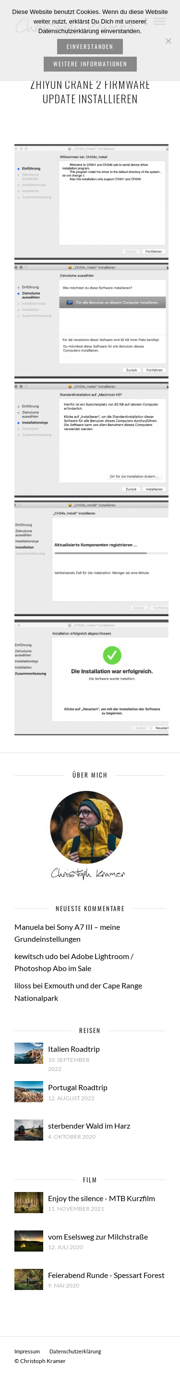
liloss (22, 985)
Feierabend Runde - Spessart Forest (106, 1274)
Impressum (27, 1351)
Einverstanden (90, 46)
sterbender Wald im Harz (89, 1125)
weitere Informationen (90, 64)
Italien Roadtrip (74, 1048)
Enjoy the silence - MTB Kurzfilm (101, 1198)
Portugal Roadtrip (78, 1087)
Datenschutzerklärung (75, 1351)
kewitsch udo (36, 956)
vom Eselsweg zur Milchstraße (98, 1236)
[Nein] (168, 41)
